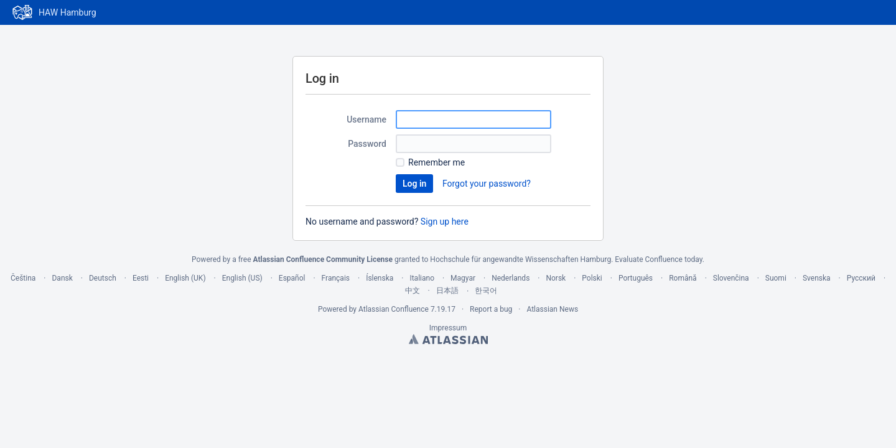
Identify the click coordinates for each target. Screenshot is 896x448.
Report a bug (491, 309)
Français (336, 278)
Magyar (462, 278)
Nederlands (511, 278)
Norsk (556, 278)
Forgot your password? (486, 184)
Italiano (421, 278)
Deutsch (102, 278)
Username (366, 119)
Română (682, 278)
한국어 (486, 290)
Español (292, 278)
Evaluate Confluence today (658, 259)
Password (367, 144)
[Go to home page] (54, 12)
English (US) (242, 278)
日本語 (447, 290)
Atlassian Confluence (393, 309)
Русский (861, 278)
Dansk (62, 278)
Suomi (775, 278)
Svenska (817, 278)
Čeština (23, 278)
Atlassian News (552, 309)
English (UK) (185, 278)
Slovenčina (731, 278)
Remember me (436, 162)
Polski (592, 278)
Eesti (141, 278)
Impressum (448, 328)
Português (635, 278)
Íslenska (379, 278)
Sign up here (445, 221)
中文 (412, 290)
